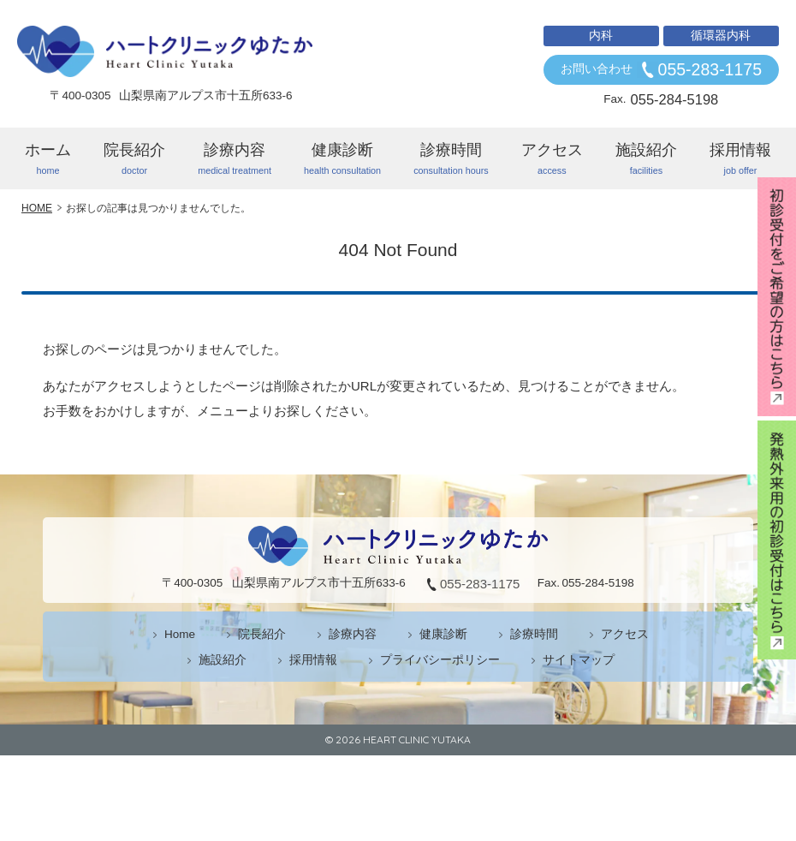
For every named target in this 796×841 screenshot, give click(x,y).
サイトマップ (579, 659)
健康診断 (342, 158)
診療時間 (451, 158)
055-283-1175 (710, 69)
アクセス (552, 158)
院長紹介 (134, 158)
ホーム (48, 158)
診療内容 (234, 158)
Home (179, 634)
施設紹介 (646, 158)
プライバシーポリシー (440, 659)
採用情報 (740, 158)
